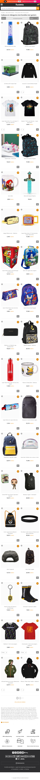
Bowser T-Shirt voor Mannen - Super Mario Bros (29, 121)
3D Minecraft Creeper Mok (10, 83)
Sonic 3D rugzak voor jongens (29, 270)
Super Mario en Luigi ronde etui (10, 420)
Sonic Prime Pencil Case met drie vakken (10, 308)
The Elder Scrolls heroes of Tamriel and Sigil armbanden (30, 532)
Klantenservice (20, 763)
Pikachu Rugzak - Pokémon (30, 345)
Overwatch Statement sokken (29, 606)
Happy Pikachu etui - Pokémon (10, 233)
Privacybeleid (15, 769)
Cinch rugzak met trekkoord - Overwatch (10, 532)
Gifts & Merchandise (10, 12)
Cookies (21, 769)
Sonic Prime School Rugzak (30, 308)
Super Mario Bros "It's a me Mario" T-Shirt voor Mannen (10, 121)
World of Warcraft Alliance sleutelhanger (10, 607)
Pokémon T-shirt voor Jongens (10, 644)
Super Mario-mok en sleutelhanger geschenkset (10, 271)
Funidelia (3, 12)
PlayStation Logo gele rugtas (10, 457)
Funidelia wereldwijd (9, 767)
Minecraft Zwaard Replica (30, 196)
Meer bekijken (5, 722)
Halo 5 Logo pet (10, 569)
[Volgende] (23, 698)
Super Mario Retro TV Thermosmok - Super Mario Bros (29, 234)
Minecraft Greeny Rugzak (29, 158)
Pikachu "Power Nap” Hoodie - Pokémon (30, 681)
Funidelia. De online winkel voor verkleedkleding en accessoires (20, 5)
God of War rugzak (30, 569)
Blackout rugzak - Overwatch (29, 494)
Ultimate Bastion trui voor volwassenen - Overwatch (10, 682)
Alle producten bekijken (20, 702)
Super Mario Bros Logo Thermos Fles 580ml (10, 383)
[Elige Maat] (22, 92)
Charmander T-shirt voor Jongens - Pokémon (30, 644)
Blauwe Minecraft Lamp (10, 46)
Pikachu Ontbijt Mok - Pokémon (30, 382)
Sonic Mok (10, 196)
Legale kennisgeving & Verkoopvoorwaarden (26, 767)
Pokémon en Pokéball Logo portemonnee (10, 346)
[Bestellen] (18, 55)
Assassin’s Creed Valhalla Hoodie (29, 83)
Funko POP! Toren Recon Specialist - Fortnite (10, 495)
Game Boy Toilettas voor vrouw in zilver (30, 457)
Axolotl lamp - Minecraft (10, 158)
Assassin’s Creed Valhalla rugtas (29, 420)
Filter (3, 18)
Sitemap (27, 769)
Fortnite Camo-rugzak (30, 46)
